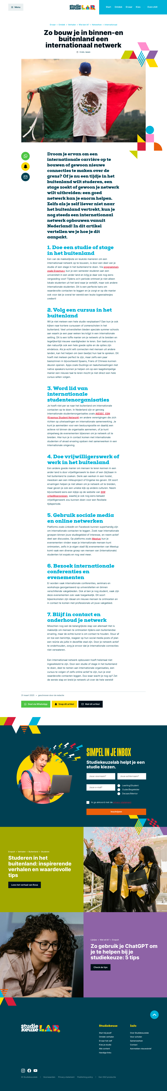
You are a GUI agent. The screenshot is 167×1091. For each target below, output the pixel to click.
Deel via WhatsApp (37, 704)
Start (108, 7)
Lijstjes (94, 940)
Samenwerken (136, 1041)
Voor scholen (136, 1037)
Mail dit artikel (92, 704)
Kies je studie (105, 1045)
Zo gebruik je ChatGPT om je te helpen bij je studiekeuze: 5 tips (124, 952)
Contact (133, 1045)
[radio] (131, 785)
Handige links (105, 1052)
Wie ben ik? (84, 24)
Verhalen (72, 24)
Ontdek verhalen (106, 1037)
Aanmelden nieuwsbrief (140, 1048)
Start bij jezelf (105, 1033)
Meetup (96, 538)
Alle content (104, 1048)
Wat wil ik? (104, 940)
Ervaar (129, 7)
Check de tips (101, 967)
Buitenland (33, 851)
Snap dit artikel (66, 704)
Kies (138, 7)
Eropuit (11, 851)
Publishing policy (85, 1077)
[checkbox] (131, 789)
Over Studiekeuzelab (139, 1033)
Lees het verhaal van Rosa (24, 885)
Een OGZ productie (107, 1077)
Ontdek (118, 7)
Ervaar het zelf (105, 1041)
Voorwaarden (49, 1077)
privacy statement (122, 802)
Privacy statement (66, 1077)
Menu (15, 7)
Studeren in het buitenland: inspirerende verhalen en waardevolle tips (40, 866)
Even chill (152, 7)
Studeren (45, 851)
